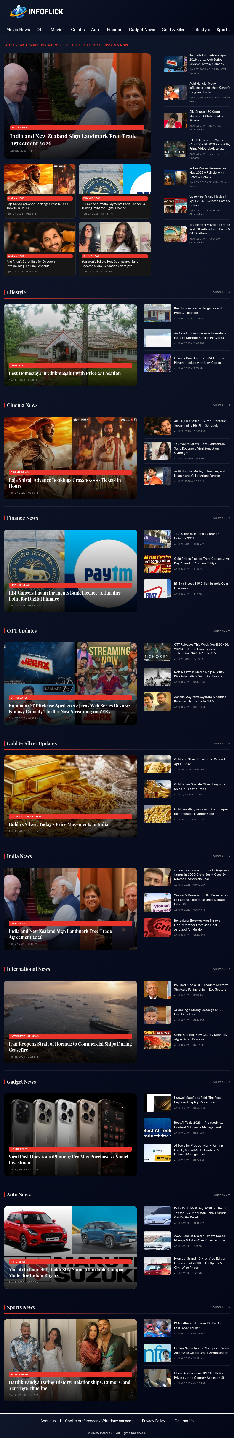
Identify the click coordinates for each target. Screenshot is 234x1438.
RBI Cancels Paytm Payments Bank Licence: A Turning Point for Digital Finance (113, 206)
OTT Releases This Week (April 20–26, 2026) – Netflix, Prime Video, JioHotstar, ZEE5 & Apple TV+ (209, 146)
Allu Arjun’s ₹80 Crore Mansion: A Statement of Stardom (206, 116)
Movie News (18, 29)
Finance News (92, 198)
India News (19, 127)
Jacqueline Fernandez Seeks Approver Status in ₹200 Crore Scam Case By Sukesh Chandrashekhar (201, 874)
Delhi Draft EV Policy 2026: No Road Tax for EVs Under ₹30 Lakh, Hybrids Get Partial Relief (200, 1212)
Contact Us (184, 1420)
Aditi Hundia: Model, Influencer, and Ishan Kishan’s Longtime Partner (209, 88)
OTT (40, 29)
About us (48, 1420)
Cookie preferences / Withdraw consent (99, 1420)
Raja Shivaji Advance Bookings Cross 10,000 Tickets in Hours (65, 483)
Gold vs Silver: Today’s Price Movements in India (58, 824)
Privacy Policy (153, 1420)
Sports (223, 29)
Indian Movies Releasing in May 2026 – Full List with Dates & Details (207, 172)
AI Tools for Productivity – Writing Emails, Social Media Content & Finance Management (198, 1150)
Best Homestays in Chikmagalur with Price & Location (65, 373)
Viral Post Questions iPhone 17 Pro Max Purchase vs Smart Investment (68, 1159)
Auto (96, 29)
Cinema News (16, 198)
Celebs (78, 29)
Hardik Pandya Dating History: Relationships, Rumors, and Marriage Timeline (69, 1385)
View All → (221, 292)
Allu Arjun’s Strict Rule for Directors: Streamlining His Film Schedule (31, 264)
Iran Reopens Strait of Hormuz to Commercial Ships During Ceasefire (70, 1047)
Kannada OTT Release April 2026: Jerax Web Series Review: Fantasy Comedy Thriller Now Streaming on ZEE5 (208, 63)
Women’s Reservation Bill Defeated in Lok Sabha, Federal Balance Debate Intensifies (201, 899)
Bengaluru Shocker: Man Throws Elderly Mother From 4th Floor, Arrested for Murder (197, 925)
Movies (58, 29)
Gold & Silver (174, 29)
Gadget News (142, 29)
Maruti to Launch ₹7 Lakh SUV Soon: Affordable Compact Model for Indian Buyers (67, 1272)
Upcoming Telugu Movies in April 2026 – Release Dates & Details (209, 201)
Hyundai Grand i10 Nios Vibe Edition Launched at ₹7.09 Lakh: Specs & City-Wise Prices (200, 1263)
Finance (114, 29)
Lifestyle (202, 29)
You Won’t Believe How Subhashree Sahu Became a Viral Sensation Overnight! (110, 264)
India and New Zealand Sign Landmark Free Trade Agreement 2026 (73, 139)
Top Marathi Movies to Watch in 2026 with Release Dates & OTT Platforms (209, 229)
